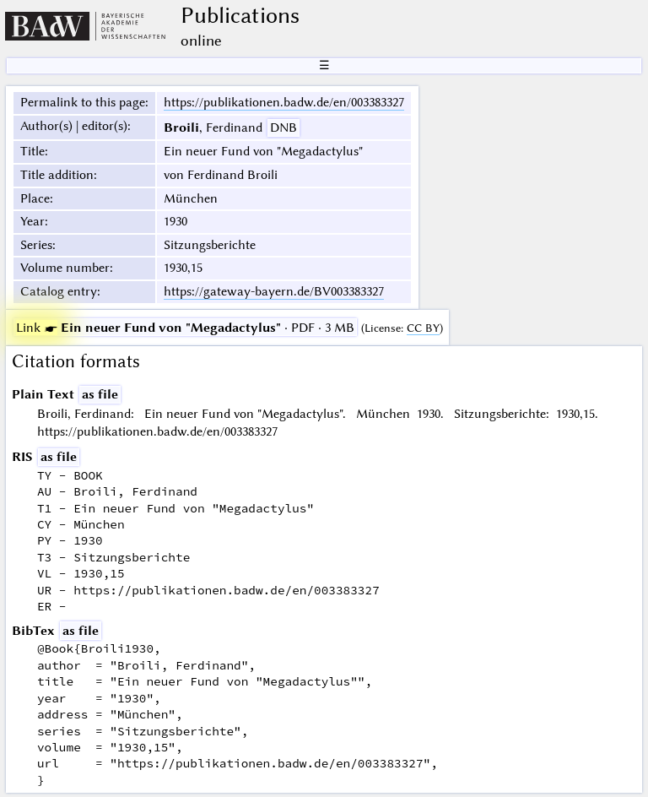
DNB (283, 127)
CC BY (423, 328)
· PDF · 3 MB (185, 327)
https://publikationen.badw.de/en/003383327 (284, 102)
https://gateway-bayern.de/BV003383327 (274, 291)
